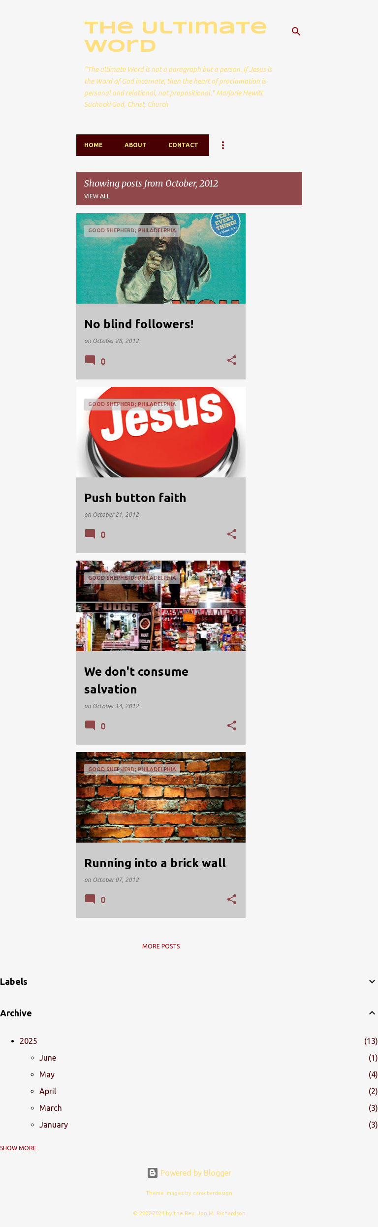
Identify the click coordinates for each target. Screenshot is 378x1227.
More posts (161, 946)
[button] (232, 361)
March (50, 1107)
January (53, 1124)
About (136, 145)
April (47, 1091)
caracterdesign (212, 1193)
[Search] (296, 31)
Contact (183, 145)
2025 (28, 1041)
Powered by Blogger (189, 1172)
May (47, 1074)
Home (93, 145)
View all (97, 196)
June (47, 1057)
